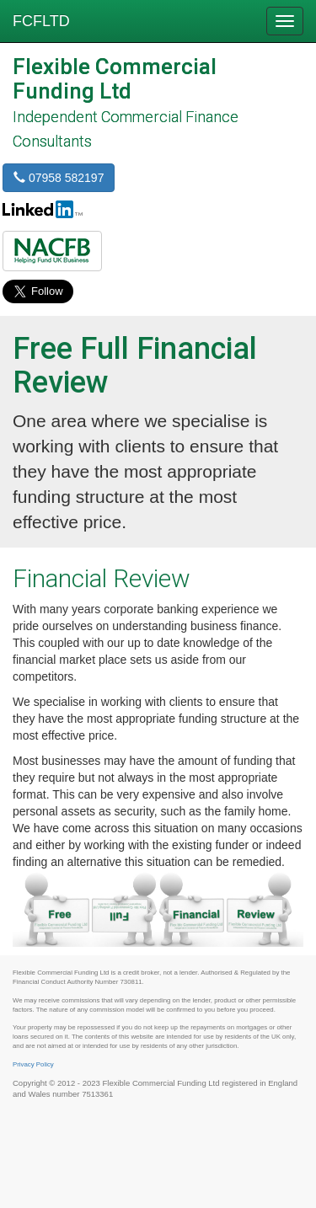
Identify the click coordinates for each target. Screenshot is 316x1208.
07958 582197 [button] (58, 177)
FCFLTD (41, 21)
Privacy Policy (33, 1064)
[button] (52, 251)
